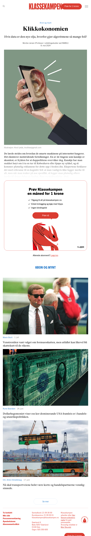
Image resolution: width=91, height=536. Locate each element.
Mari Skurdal (66, 527)
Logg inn (54, 255)
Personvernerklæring (11, 518)
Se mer (45, 501)
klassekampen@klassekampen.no (45, 517)
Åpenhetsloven (9, 521)
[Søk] (4, 6)
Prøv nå (45, 215)
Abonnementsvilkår (11, 524)
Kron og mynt (45, 22)
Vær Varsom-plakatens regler (68, 517)
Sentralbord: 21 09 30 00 (42, 512)
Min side (6, 515)
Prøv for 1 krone (71, 6)
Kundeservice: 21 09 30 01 (43, 515)
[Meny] (86, 6)
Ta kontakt (7, 512)
